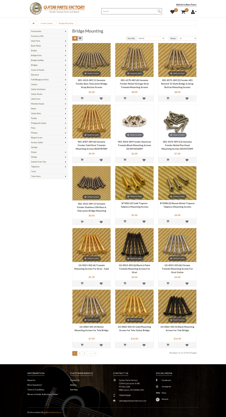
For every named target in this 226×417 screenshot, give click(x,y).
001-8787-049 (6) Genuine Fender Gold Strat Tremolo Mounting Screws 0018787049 (91, 145)
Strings (34, 157)
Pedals (34, 118)
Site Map (74, 389)
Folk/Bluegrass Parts (40, 79)
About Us (31, 380)
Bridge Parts (36, 55)
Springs (34, 147)
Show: (173, 38)
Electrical (35, 75)
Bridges (34, 65)
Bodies (34, 50)
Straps (34, 152)
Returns (73, 385)
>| (94, 353)
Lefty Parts (35, 99)
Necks (33, 108)
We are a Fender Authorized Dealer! (42, 394)
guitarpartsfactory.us (52, 412)
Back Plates (36, 46)
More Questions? (34, 385)
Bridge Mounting (66, 23)
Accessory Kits (37, 36)
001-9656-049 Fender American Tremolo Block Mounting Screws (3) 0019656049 (134, 145)
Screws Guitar (47, 23)
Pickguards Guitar (38, 123)
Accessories (36, 31)
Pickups (34, 133)
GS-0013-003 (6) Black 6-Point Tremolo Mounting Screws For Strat (134, 269)
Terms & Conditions (35, 389)
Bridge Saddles (37, 60)
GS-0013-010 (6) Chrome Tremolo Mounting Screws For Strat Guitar (177, 269)
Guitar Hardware (38, 89)
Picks (33, 128)
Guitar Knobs (36, 94)
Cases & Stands (37, 70)
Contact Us (75, 380)
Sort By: (131, 38)
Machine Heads (37, 104)
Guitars (34, 84)
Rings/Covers (37, 137)
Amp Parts (35, 41)
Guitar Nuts (36, 113)
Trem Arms (36, 176)
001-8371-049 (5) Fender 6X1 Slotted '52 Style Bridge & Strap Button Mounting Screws (177, 83)
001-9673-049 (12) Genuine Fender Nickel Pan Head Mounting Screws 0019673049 (177, 145)
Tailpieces (35, 166)
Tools (33, 171)
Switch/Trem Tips (38, 162)
